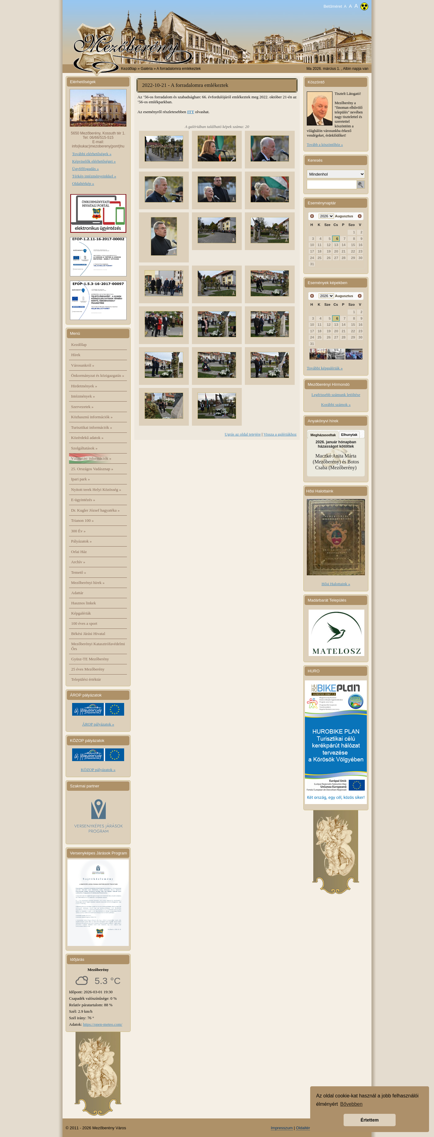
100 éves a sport (84, 623)
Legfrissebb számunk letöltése (335, 394)
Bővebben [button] (351, 1104)
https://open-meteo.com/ (102, 1024)
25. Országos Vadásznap (92, 468)
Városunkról (82, 365)
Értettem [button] (370, 1120)
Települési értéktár (86, 679)
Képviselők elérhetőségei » (94, 161)
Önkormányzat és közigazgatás (97, 375)
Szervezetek (82, 406)
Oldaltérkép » (83, 183)
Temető (78, 572)
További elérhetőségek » (91, 153)
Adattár (77, 592)
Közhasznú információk (92, 417)
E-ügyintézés (83, 499)
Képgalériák (81, 613)
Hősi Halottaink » (336, 583)
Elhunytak (349, 434)
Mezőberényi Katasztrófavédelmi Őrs (98, 646)
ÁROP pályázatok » (98, 724)
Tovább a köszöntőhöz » (325, 145)
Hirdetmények (84, 386)
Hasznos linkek (83, 603)
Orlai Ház (79, 551)
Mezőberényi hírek (88, 582)
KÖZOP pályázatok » (98, 769)
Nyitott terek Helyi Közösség (96, 489)
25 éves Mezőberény (88, 669)
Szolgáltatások (84, 448)
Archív (78, 562)
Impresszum (282, 1128)
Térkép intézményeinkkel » (94, 176)
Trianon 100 (82, 520)
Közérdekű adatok (87, 437)
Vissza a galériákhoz (280, 434)
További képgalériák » (325, 368)
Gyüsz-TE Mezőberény (90, 659)
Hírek (75, 354)
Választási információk (91, 458)
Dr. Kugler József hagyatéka (95, 510)
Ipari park (80, 479)
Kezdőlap (129, 68)
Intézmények (83, 396)
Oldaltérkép (306, 1128)
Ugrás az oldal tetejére (243, 434)
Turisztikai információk (91, 427)
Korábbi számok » (335, 404)
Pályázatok (81, 541)
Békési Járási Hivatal (88, 633)
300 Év (78, 531)
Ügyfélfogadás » (85, 168)
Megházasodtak (323, 435)
